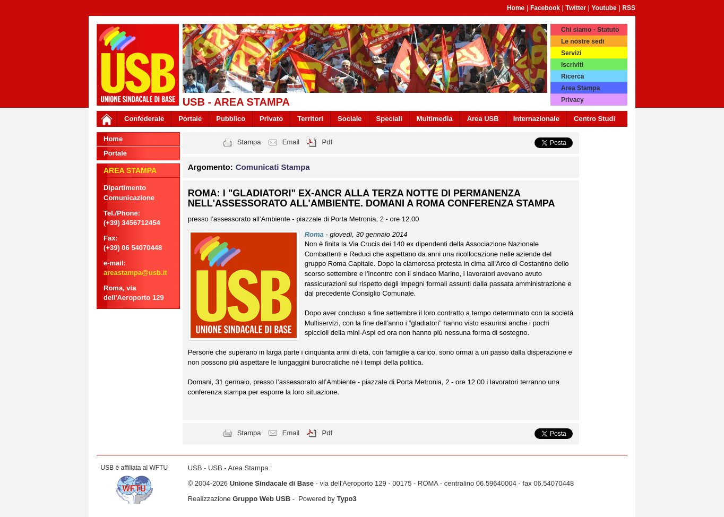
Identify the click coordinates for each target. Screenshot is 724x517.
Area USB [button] (483, 119)
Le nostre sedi (582, 41)
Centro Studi (594, 119)
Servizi (571, 53)
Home (515, 8)
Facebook (545, 8)
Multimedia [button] (435, 119)
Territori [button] (310, 119)
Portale (190, 119)
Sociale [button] (350, 119)
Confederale (144, 119)
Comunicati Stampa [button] (273, 166)
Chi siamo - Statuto (590, 29)
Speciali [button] (389, 119)
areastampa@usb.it (135, 273)
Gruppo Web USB (261, 499)
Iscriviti (572, 64)
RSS (628, 8)
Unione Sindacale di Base (272, 483)
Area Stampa (580, 88)
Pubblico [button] (230, 119)
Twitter (576, 8)
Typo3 (346, 499)
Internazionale (536, 119)
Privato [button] (271, 119)
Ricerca (572, 76)
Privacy (572, 100)
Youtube (604, 8)
